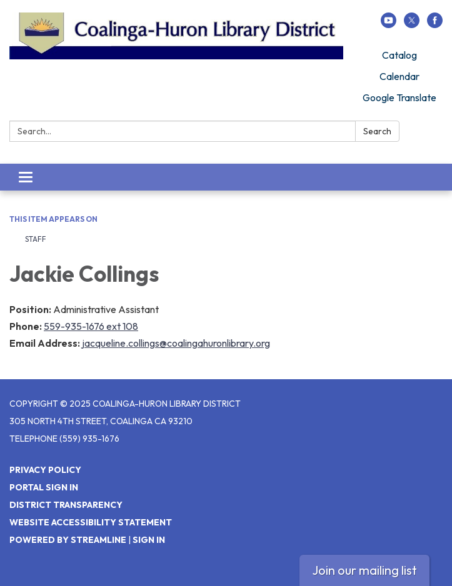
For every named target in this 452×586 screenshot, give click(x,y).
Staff (35, 239)
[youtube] (388, 24)
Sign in (149, 539)
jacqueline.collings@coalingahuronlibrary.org (176, 343)
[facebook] (435, 24)
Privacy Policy (45, 469)
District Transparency (66, 504)
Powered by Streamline (67, 539)
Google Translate (399, 97)
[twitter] (411, 24)
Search (377, 131)
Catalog (399, 55)
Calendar (399, 76)
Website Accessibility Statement (90, 522)
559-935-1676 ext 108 (91, 326)
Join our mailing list (364, 570)
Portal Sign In (43, 487)
